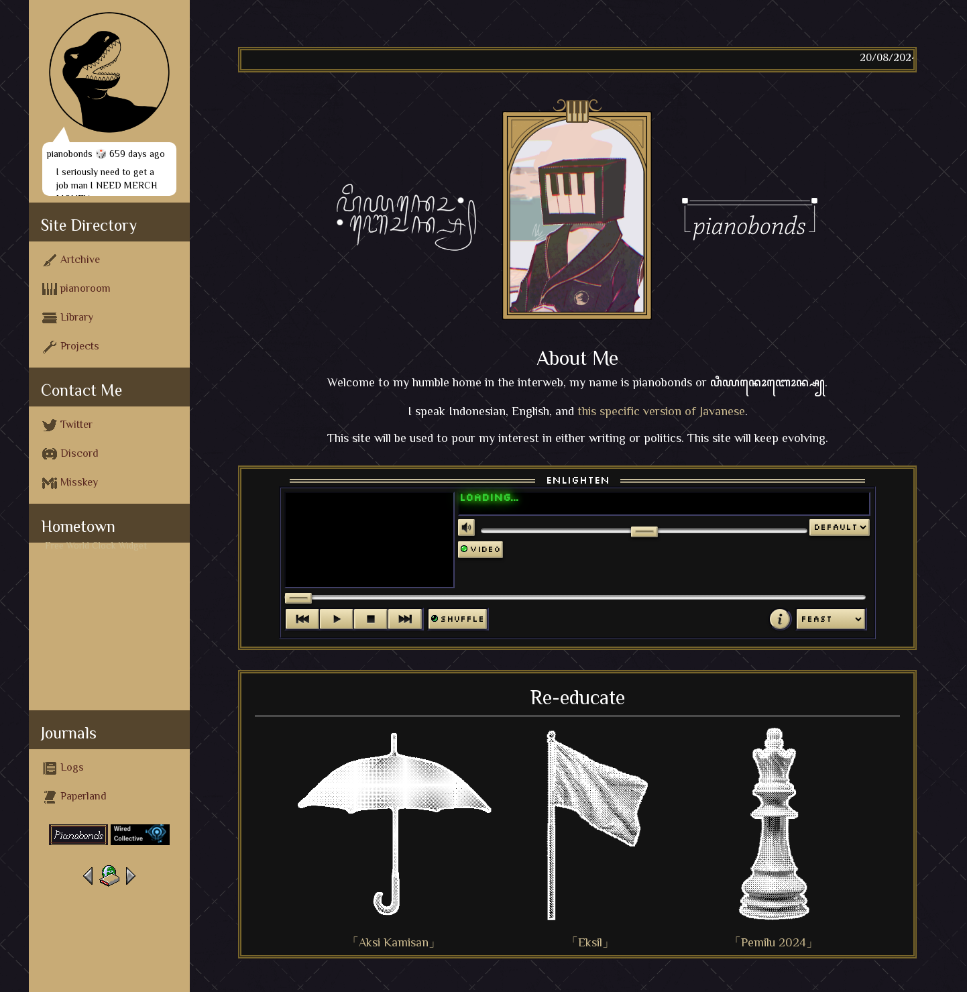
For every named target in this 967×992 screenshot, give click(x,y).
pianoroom (76, 289)
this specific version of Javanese (661, 411)
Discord (70, 454)
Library (67, 318)
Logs (63, 768)
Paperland (74, 797)
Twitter (67, 425)
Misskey (70, 483)
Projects (70, 346)
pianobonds (70, 153)
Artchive (71, 260)
